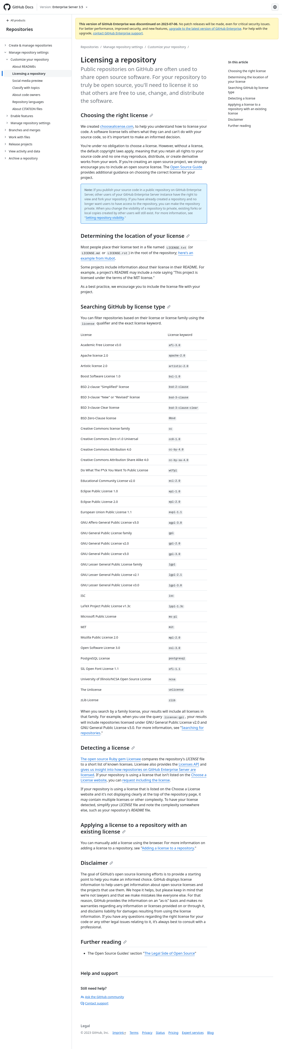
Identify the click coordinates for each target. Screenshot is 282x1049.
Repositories (19, 29)
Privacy (147, 1032)
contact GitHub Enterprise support (118, 33)
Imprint (118, 1032)
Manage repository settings (123, 47)
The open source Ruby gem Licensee (111, 759)
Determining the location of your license (135, 235)
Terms (134, 1032)
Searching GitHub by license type (126, 306)
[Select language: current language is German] (274, 7)
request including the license (146, 780)
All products (15, 20)
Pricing (173, 1032)
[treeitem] (38, 45)
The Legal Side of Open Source (170, 953)
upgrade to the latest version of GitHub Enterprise (205, 28)
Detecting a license (108, 747)
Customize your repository (167, 47)
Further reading (104, 941)
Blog (210, 1032)
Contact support (94, 1003)
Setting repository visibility (105, 217)
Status (160, 1032)
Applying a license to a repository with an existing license (134, 828)
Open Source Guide (186, 167)
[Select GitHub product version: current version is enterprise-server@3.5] (63, 7)
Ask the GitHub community (102, 997)
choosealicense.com (117, 126)
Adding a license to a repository (168, 848)
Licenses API (189, 764)
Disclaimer (97, 862)
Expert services (193, 1032)
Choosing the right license (117, 115)
